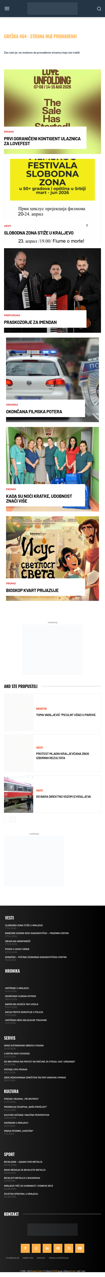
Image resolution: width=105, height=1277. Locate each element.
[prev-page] (6, 819)
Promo (9, 132)
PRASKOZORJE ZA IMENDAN (30, 322)
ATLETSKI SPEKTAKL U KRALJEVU (21, 1194)
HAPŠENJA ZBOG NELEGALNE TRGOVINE (26, 1020)
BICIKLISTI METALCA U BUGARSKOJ (22, 1178)
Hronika (12, 405)
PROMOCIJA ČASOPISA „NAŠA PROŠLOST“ (25, 1107)
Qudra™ (73, 1271)
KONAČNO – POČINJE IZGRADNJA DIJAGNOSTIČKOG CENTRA (36, 957)
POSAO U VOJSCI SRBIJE (17, 949)
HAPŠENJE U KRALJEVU (17, 988)
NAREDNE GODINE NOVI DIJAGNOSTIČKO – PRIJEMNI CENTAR (37, 933)
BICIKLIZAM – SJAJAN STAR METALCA (23, 1162)
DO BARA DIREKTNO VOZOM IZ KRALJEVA (63, 796)
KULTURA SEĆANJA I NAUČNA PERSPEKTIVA (26, 1115)
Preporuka (12, 315)
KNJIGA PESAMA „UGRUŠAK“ (19, 1131)
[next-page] (12, 819)
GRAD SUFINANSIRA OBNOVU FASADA (24, 1045)
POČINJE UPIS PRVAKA (15, 1069)
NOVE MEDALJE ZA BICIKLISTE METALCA (24, 1170)
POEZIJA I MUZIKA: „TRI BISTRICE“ (21, 1099)
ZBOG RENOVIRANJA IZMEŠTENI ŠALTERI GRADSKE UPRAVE (35, 1077)
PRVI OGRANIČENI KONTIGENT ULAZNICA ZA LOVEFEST (42, 141)
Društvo (41, 708)
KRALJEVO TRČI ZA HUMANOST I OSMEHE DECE (28, 1186)
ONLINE (54, 1271)
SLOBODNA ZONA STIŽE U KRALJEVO (38, 232)
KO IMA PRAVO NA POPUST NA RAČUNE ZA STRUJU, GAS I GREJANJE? (39, 1061)
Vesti (7, 226)
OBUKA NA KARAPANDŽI (17, 941)
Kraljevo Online (36, 1271)
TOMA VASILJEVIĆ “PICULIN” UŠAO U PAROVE (66, 715)
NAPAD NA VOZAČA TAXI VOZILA (21, 1004)
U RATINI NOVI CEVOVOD (17, 1053)
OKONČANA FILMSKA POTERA (34, 411)
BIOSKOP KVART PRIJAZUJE (32, 590)
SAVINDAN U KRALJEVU (16, 1123)
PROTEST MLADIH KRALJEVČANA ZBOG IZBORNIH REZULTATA (62, 756)
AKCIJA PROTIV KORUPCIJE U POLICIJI (24, 1012)
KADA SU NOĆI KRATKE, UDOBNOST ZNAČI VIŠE (39, 498)
